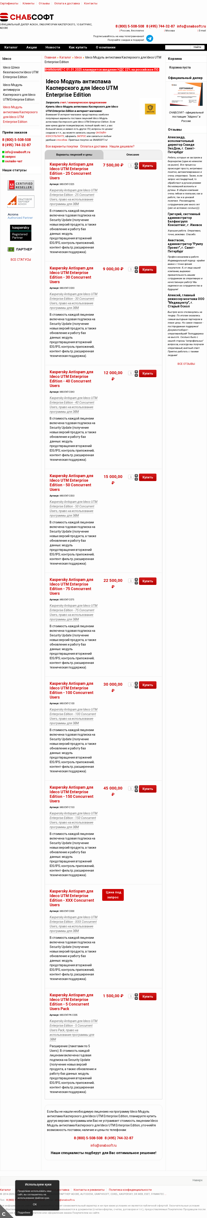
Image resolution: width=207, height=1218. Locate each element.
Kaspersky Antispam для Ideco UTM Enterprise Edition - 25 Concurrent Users (71, 171)
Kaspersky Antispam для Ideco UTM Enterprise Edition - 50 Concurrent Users (71, 483)
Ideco (78, 57)
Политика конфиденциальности (130, 1189)
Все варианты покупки (62, 146)
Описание (132, 154)
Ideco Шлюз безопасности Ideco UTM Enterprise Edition (20, 72)
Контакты (90, 3)
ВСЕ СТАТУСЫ (21, 259)
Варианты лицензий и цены (74, 154)
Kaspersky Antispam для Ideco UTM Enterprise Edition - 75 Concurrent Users (71, 586)
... (165, 1194)
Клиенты (28, 3)
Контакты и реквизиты (89, 1189)
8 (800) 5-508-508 (129, 26)
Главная (50, 57)
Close (55, 1184)
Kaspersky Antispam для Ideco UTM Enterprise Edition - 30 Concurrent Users (71, 275)
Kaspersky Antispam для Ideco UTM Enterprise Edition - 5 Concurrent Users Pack (71, 1002)
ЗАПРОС (81, 136)
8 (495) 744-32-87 (160, 26)
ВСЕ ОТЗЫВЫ (186, 363)
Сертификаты (9, 3)
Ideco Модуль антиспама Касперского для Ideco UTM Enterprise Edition (20, 114)
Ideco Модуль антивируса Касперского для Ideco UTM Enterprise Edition (19, 92)
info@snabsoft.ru (191, 26)
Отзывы (44, 3)
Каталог (65, 57)
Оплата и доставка (67, 3)
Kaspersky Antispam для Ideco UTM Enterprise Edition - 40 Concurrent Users (71, 379)
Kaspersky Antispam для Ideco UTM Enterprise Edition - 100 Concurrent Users (71, 690)
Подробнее (24, 1212)
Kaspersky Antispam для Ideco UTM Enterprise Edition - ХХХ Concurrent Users (72, 898)
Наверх (197, 1180)
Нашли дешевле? (122, 146)
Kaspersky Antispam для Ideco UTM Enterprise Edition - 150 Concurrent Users (71, 794)
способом (61, 140)
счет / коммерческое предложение (83, 102)
